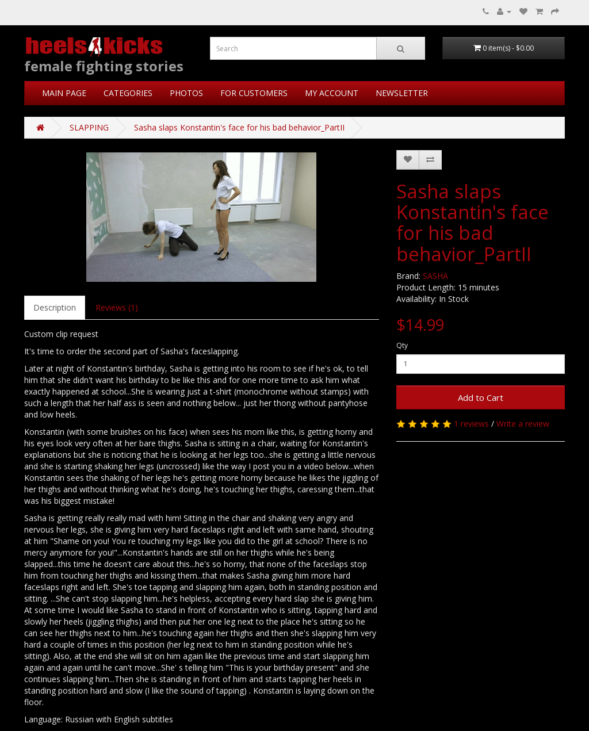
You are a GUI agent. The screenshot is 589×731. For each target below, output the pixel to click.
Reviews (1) (116, 307)
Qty (402, 345)
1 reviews (471, 423)
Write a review (522, 423)
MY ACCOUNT (331, 92)
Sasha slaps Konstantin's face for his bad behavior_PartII (239, 127)
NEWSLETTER (402, 92)
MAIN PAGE (64, 92)
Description (54, 307)
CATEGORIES (128, 92)
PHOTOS (186, 92)
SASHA (435, 275)
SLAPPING (89, 127)
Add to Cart (480, 397)
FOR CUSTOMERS (254, 92)
